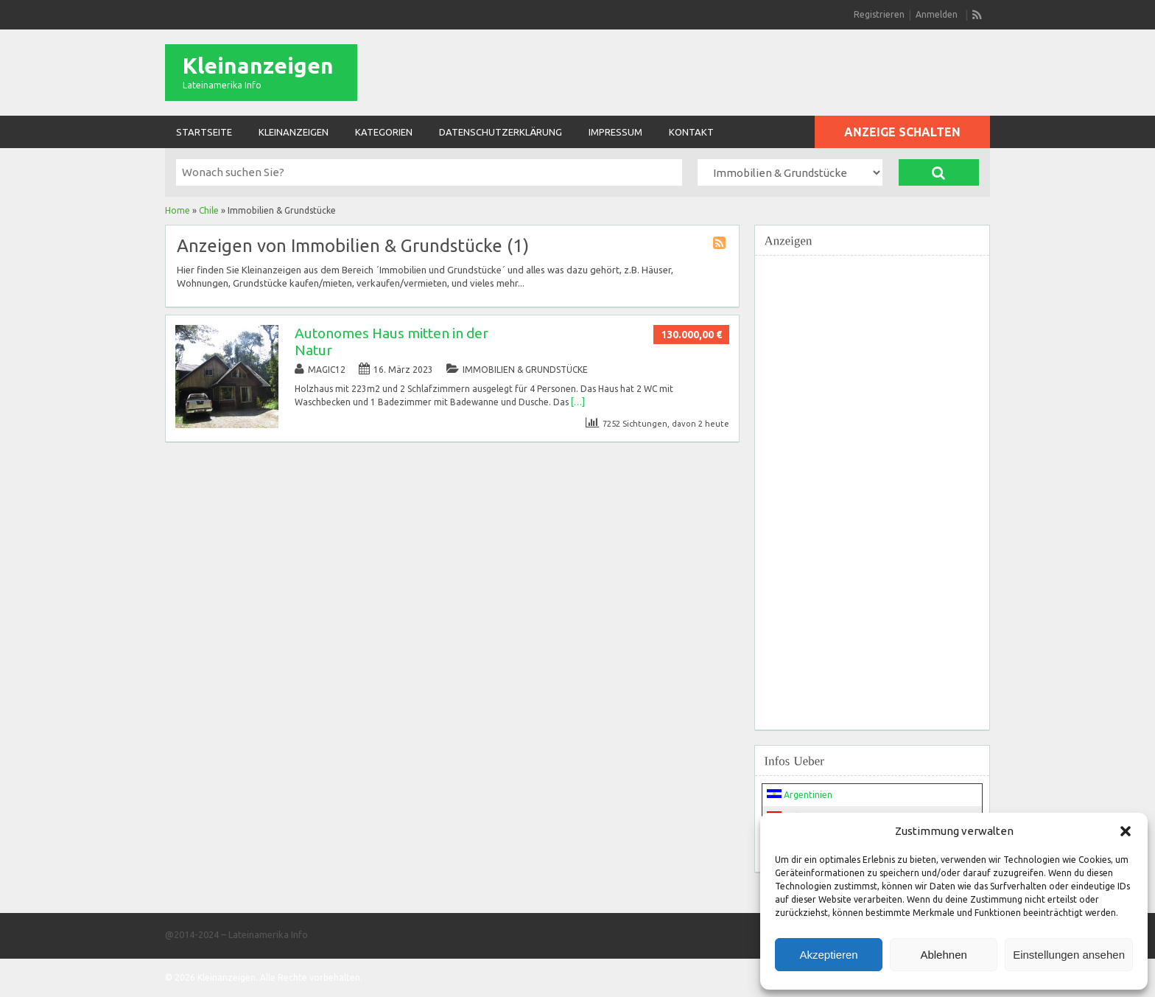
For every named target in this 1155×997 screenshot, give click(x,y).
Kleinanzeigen (258, 65)
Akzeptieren (828, 954)
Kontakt (691, 132)
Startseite (204, 132)
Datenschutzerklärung (500, 132)
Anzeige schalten (902, 132)
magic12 (326, 369)
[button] (1125, 831)
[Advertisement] (872, 484)
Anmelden (937, 14)
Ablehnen (943, 954)
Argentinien (799, 795)
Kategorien (383, 132)
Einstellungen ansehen (1069, 954)
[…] (578, 402)
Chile (209, 210)
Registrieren (879, 14)
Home (177, 210)
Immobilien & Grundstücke (525, 369)
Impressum (615, 132)
